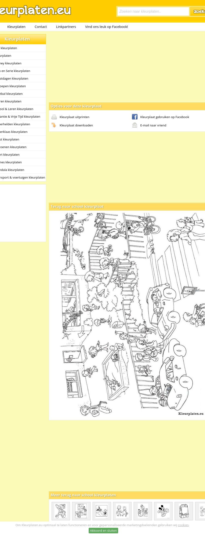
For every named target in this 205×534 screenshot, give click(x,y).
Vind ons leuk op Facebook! (106, 26)
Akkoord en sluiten (103, 530)
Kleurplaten (16, 26)
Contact (41, 26)
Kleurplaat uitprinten (70, 117)
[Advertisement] (120, 66)
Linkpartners (66, 26)
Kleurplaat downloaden (72, 125)
